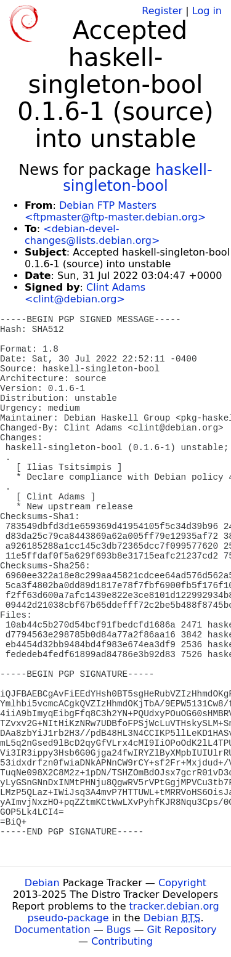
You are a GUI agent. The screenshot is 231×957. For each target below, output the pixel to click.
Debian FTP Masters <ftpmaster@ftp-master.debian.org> (115, 211)
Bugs (119, 929)
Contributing (122, 941)
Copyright (182, 883)
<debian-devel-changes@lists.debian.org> (92, 234)
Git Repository (182, 929)
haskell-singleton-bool (137, 178)
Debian (42, 883)
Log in (207, 11)
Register (162, 11)
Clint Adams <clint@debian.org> (85, 293)
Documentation (52, 929)
